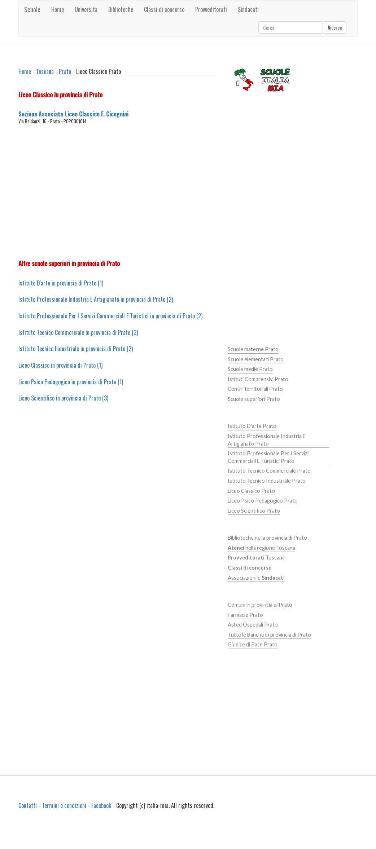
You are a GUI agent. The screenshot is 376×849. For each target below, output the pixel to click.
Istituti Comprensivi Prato (258, 379)
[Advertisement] (139, 191)
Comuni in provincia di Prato (260, 605)
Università (86, 9)
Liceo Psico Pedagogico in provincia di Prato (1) (70, 381)
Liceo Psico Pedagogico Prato (263, 501)
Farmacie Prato (245, 615)
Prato (65, 71)
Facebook (101, 805)
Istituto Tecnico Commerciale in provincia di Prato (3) (78, 332)
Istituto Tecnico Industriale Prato (267, 481)
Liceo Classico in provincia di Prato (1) (60, 365)
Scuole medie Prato (250, 369)
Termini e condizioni (64, 805)
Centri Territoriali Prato (255, 389)
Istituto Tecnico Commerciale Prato (269, 471)
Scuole (32, 9)
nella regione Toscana (261, 548)
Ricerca (335, 27)
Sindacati (248, 9)
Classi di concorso (164, 9)
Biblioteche (120, 9)
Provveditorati (211, 9)
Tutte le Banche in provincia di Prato (269, 635)
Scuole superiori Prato (254, 399)
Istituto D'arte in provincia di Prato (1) (60, 283)
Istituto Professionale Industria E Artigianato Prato (267, 440)
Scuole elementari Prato (256, 359)
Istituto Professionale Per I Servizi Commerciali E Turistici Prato (268, 457)
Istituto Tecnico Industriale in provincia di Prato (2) (75, 348)
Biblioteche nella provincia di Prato (267, 538)
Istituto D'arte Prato (252, 426)
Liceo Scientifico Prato (254, 511)
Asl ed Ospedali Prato (253, 625)
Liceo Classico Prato (251, 491)
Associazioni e (256, 578)
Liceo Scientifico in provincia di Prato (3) (63, 398)
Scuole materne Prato (253, 349)
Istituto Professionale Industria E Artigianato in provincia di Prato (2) (95, 299)
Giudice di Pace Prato (252, 644)
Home (57, 9)
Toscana (45, 71)
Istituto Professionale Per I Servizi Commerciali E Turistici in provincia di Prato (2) (110, 315)
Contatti (27, 805)
